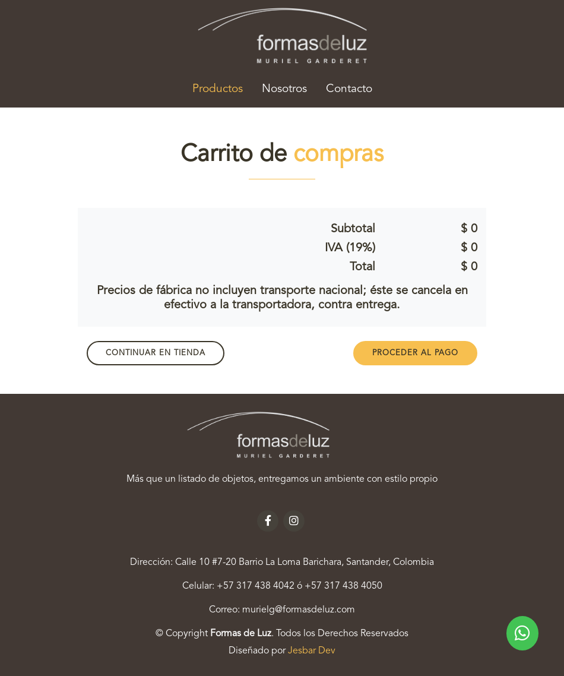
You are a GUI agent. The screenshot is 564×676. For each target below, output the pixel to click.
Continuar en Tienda (155, 353)
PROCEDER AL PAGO (415, 353)
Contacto (349, 89)
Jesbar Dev (311, 651)
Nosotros (284, 89)
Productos (222, 87)
